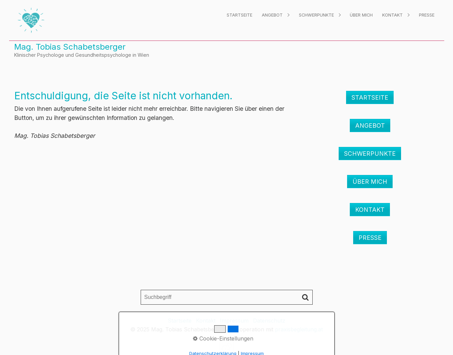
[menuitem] (239, 15)
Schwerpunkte (316, 15)
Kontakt (392, 15)
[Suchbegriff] (227, 297)
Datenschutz (269, 320)
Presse (426, 15)
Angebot (272, 15)
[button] (370, 97)
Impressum (234, 320)
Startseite (239, 15)
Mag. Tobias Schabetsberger (69, 47)
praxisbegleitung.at (299, 329)
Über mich (361, 15)
